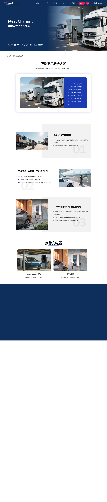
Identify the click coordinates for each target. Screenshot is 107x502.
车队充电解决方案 (18, 56)
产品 (48, 3)
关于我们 (56, 3)
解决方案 (39, 3)
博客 (65, 3)
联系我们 (73, 3)
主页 (10, 56)
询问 (81, 3)
